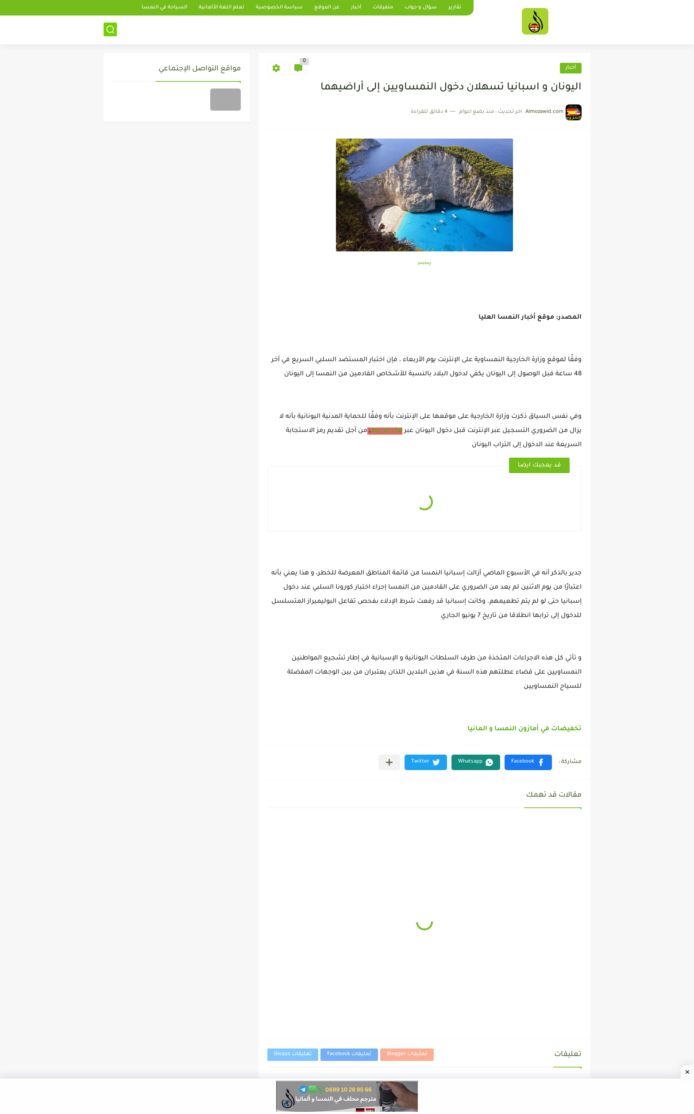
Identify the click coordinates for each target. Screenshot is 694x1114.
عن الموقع (326, 8)
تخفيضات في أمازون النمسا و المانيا (524, 729)
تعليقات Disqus (293, 1054)
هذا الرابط (386, 431)
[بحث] (110, 29)
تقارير (454, 8)
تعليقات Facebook (349, 1054)
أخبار (356, 8)
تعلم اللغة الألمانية (221, 8)
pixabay (424, 264)
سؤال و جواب (421, 8)
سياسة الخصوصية (279, 8)
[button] (528, 762)
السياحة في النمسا (164, 8)
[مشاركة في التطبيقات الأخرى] (389, 762)
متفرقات (383, 8)
